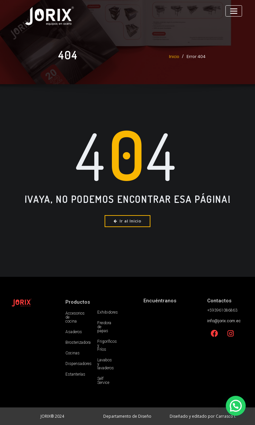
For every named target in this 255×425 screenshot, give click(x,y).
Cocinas (72, 352)
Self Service (103, 380)
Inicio (175, 56)
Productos (77, 302)
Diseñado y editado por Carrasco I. (203, 416)
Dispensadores (78, 363)
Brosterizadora (78, 342)
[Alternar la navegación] (234, 10)
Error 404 (196, 56)
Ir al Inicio (127, 220)
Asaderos (73, 331)
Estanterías (75, 374)
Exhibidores (107, 312)
